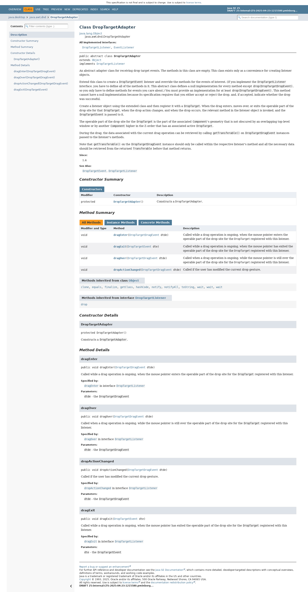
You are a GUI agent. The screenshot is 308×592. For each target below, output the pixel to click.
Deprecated (80, 9)
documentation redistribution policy (172, 582)
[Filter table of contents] (46, 26)
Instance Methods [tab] (121, 222)
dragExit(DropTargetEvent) (31, 89)
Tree (46, 9)
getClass (126, 287)
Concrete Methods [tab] (155, 222)
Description (19, 34)
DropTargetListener (96, 47)
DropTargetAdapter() (27, 59)
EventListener (124, 47)
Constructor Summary (24, 40)
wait (200, 287)
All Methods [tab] (91, 222)
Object (96, 60)
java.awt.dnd (37, 17)
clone (85, 287)
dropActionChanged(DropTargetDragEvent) (41, 83)
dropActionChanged (127, 269)
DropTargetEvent (139, 246)
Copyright (85, 579)
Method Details (20, 65)
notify (156, 287)
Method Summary (22, 46)
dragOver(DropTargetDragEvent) (34, 77)
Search (105, 9)
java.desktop (16, 17)
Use (38, 9)
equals (96, 287)
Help (115, 9)
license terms (193, 2)
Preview (56, 9)
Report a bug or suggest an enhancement (104, 566)
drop (84, 304)
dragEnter (121, 234)
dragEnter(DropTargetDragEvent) (34, 71)
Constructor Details (23, 53)
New (67, 9)
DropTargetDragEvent (144, 234)
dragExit (120, 246)
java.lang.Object (90, 33)
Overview (15, 9)
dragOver (120, 258)
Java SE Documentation (169, 570)
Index (94, 9)
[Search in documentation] (267, 17)
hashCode (142, 287)
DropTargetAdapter (64, 17)
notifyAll (171, 287)
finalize (110, 287)
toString (188, 287)
